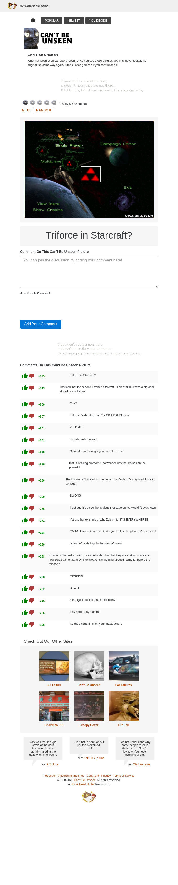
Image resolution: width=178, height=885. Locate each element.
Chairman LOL (54, 725)
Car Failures (123, 685)
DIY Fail (123, 725)
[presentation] (56, 306)
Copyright (93, 775)
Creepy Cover (89, 725)
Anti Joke (52, 764)
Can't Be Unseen (89, 685)
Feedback (50, 775)
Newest (74, 20)
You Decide (98, 20)
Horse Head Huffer (83, 784)
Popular (52, 20)
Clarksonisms (141, 764)
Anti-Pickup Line (93, 758)
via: (43, 764)
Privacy (106, 775)
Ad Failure (54, 685)
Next (26, 110)
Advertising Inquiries (71, 775)
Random (43, 110)
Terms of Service (123, 775)
